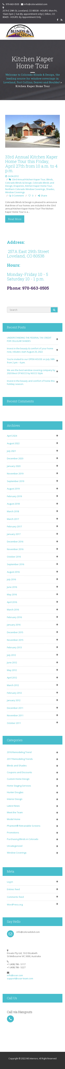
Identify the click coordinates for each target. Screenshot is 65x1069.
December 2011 (15, 707)
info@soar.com (15, 975)
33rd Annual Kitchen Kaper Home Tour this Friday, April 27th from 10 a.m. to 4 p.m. (31, 163)
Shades (50, 189)
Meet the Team (15, 812)
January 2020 (13, 466)
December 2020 (15, 458)
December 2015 (15, 632)
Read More (14, 219)
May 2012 (12, 670)
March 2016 (13, 609)
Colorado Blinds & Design (18, 182)
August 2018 (13, 503)
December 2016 (15, 541)
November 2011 (15, 715)
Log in (10, 881)
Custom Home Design (18, 778)
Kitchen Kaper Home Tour (38, 185)
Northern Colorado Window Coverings (25, 189)
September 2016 (15, 564)
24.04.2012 (13, 176)
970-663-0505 (12, 4)
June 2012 (12, 662)
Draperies (19, 185)
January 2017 (13, 534)
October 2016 (14, 556)
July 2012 (11, 655)
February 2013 (14, 647)
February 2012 (14, 692)
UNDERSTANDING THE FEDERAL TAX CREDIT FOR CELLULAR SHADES (29, 339)
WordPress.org (15, 904)
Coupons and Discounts (19, 772)
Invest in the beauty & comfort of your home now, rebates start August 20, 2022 (30, 350)
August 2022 (13, 443)
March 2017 (13, 519)
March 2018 (13, 511)
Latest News (13, 805)
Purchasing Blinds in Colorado (22, 839)
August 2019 (13, 488)
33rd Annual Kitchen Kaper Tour (28, 179)
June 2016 (12, 587)
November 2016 (15, 549)
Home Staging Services (19, 785)
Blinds (49, 179)
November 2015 (15, 639)
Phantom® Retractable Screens (23, 825)
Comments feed (15, 896)
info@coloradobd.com (35, 4)
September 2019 (15, 481)
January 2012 (13, 700)
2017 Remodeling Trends (20, 758)
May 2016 (12, 594)
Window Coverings (15, 192)
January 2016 (13, 624)
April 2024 (12, 435)
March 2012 (13, 685)
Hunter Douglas (15, 792)
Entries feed (13, 889)
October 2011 (14, 723)
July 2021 (11, 451)
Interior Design (14, 799)
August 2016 (13, 571)
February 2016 (14, 617)
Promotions (13, 832)
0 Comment (18, 195)
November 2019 (15, 473)
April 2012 (12, 677)
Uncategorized (14, 845)
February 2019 (14, 496)
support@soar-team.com (20, 978)
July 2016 (11, 579)
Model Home (13, 819)
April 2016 (12, 602)
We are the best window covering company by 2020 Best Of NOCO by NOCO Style (31, 372)
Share (42, 195)
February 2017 (14, 526)
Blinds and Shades (17, 765)
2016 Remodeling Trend (19, 752)
